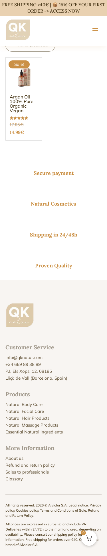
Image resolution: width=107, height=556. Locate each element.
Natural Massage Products (31, 425)
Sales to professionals (27, 472)
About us (14, 458)
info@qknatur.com (24, 357)
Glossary (14, 479)
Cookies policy (27, 510)
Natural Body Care (24, 404)
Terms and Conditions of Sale (63, 510)
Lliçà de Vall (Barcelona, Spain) (36, 378)
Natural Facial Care (24, 411)
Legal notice (78, 505)
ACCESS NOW (65, 11)
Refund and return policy (30, 465)
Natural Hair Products (27, 418)
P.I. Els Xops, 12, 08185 (28, 371)
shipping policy (65, 534)
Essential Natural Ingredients (34, 432)
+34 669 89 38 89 (23, 364)
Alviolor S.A (28, 545)
